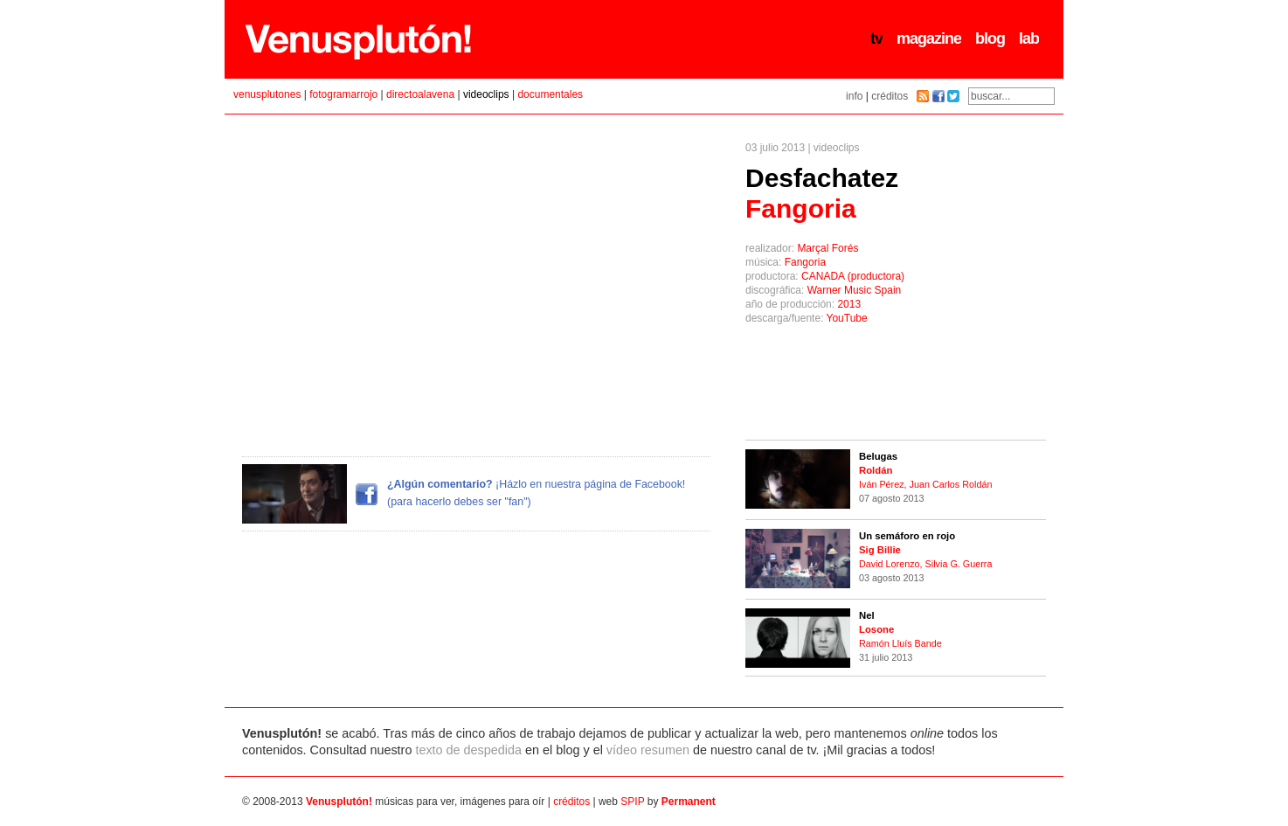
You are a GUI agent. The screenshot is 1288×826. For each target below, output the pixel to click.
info (854, 96)
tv (876, 38)
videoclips (486, 94)
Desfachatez (821, 193)
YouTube (847, 318)
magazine (929, 38)
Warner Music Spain (854, 290)
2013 (849, 304)
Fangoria (805, 262)
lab (1029, 38)
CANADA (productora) (852, 276)
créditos (889, 96)
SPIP (632, 801)
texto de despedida (468, 750)
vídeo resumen (647, 750)
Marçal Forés (827, 248)
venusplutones (267, 94)
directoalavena (420, 94)
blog (990, 38)
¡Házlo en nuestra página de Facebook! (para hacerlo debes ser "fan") (463, 494)
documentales (550, 94)
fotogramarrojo (343, 94)
